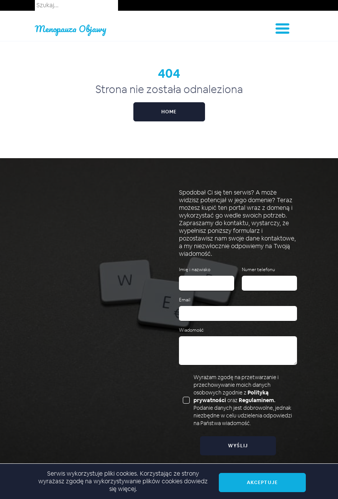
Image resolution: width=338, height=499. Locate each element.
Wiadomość (191, 330)
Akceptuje (262, 482)
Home (169, 112)
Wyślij (238, 446)
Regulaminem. (257, 400)
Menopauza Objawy (71, 28)
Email (184, 300)
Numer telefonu (258, 270)
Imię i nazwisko (194, 270)
